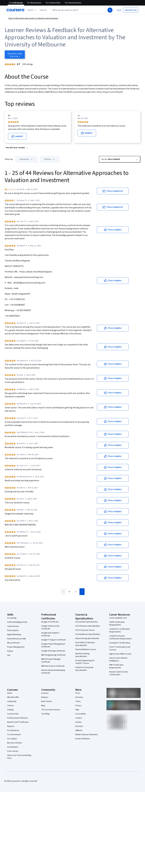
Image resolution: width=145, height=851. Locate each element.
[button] (43, 10)
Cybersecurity (13, 626)
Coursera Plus (13, 713)
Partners (44, 697)
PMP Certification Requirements (116, 666)
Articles (78, 722)
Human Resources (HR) (16, 638)
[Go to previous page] (63, 591)
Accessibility (80, 713)
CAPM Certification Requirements (117, 623)
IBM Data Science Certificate (53, 666)
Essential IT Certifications (119, 642)
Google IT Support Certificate (53, 639)
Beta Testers (46, 701)
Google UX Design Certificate (53, 650)
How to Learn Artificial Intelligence (118, 659)
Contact (78, 718)
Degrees (10, 726)
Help (77, 709)
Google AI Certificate (49, 621)
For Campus (12, 738)
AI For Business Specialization (87, 626)
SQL (8, 655)
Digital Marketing (14, 634)
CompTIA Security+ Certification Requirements (120, 637)
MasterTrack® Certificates (18, 722)
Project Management (15, 647)
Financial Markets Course (85, 649)
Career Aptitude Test (118, 618)
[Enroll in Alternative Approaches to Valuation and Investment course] (15, 54)
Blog (43, 705)
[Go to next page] (82, 591)
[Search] (109, 10)
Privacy (78, 705)
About (9, 693)
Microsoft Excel (13, 642)
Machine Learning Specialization (82, 655)
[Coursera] (15, 10)
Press (77, 693)
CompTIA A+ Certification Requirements (119, 630)
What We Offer (13, 697)
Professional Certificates (17, 718)
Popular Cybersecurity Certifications (118, 673)
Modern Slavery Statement (86, 734)
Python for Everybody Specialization (84, 669)
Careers (10, 705)
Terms (78, 701)
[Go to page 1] (69, 591)
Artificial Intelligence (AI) (17, 622)
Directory (79, 726)
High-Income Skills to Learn (120, 654)
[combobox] (79, 10)
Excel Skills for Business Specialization (85, 644)
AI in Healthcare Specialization (87, 634)
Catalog (10, 709)
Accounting (11, 618)
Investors (79, 697)
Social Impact (12, 747)
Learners (45, 693)
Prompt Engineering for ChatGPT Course (85, 662)
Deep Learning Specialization (87, 638)
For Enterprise (13, 730)
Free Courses (12, 751)
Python (10, 651)
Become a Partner (14, 742)
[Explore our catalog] (32, 10)
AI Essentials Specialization (86, 621)
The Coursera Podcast (50, 709)
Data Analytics (13, 630)
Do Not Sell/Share (82, 738)
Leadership (11, 701)
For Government (14, 734)
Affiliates (79, 730)
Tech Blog (45, 713)
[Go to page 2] (75, 591)
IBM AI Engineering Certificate (53, 655)
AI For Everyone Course (85, 630)
